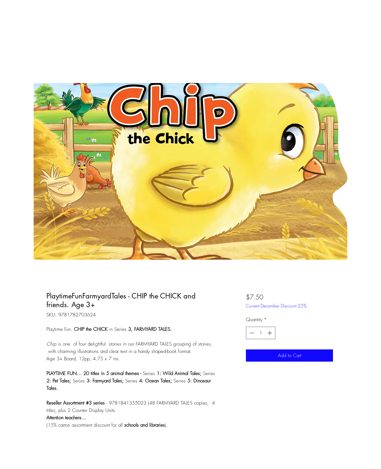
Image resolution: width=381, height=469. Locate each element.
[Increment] (270, 333)
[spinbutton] (260, 333)
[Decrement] (251, 333)
